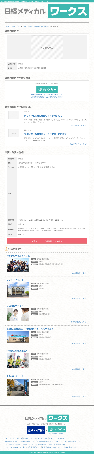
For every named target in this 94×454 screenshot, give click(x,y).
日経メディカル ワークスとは (13, 438)
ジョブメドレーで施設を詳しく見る (47, 241)
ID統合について (59, 441)
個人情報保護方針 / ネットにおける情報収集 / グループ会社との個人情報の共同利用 (29, 441)
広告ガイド (52, 438)
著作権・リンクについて (30, 444)
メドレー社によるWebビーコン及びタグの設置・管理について (23, 447)
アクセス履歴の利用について (13, 444)
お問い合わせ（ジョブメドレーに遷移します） (51, 444)
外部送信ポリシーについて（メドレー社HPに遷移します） (59, 447)
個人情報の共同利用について (73, 441)
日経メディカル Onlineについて (39, 438)
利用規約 (25, 438)
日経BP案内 (60, 438)
